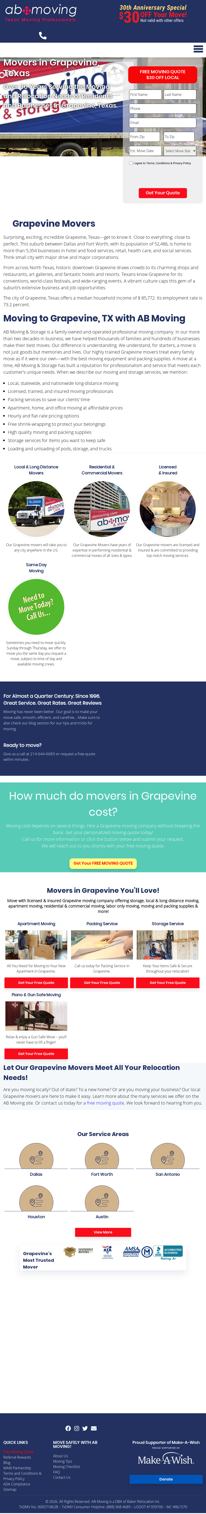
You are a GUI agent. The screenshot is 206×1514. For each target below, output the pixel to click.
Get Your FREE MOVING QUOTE (103, 864)
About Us (60, 1456)
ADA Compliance (16, 1485)
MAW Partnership (17, 1468)
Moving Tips (62, 1462)
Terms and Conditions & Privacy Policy (22, 1477)
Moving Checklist (66, 1467)
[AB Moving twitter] (85, 1429)
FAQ (56, 1472)
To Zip (168, 131)
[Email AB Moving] (94, 1429)
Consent (135, 159)
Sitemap (10, 1490)
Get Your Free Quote (36, 984)
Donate (166, 1480)
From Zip (136, 131)
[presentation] (163, 179)
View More (103, 1233)
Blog (6, 1463)
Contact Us (61, 1478)
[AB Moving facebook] (68, 1429)
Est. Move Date (141, 145)
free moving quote (105, 1104)
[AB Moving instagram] (76, 1429)
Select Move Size (177, 145)
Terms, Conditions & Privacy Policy (168, 164)
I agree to (162, 164)
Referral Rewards (17, 1458)
